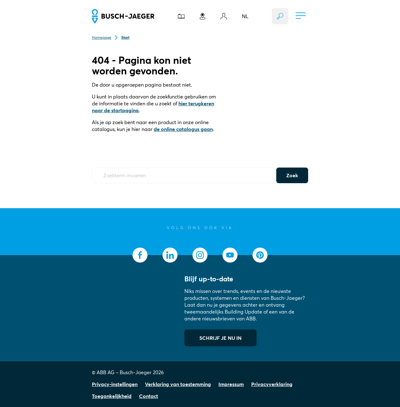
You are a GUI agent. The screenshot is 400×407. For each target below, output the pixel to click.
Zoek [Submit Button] (292, 175)
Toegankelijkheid (112, 396)
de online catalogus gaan (183, 129)
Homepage (101, 37)
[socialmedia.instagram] (200, 255)
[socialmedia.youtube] (230, 255)
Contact (148, 396)
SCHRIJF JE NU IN (220, 338)
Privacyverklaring (271, 384)
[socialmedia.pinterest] (260, 255)
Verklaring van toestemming (178, 384)
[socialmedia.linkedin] (170, 255)
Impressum (231, 384)
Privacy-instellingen (115, 384)
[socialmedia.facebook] (140, 255)
